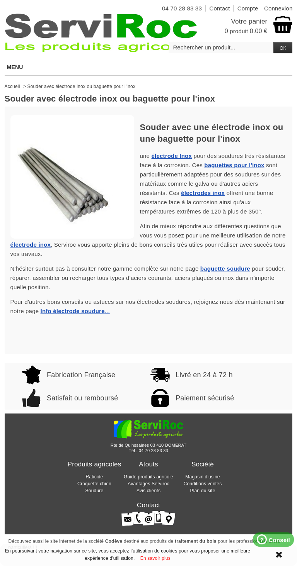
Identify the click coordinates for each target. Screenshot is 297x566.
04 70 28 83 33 (153, 450)
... (75, 311)
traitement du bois (196, 541)
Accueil (12, 86)
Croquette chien (94, 483)
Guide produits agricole (148, 477)
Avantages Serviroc (148, 483)
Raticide (94, 477)
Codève (114, 541)
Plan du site (202, 490)
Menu (148, 67)
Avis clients (148, 490)
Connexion (278, 8)
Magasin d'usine (202, 477)
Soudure (94, 490)
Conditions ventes (203, 483)
